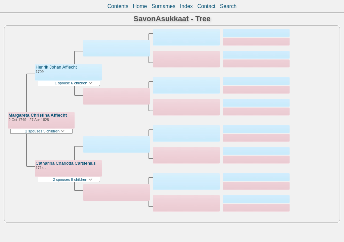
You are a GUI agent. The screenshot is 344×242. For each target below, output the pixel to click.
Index (186, 6)
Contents (118, 6)
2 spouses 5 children (44, 131)
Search (228, 6)
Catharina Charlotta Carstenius (65, 163)
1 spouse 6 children (73, 83)
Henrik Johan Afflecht (56, 67)
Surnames (163, 6)
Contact (206, 6)
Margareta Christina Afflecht (37, 115)
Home (140, 6)
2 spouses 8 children (72, 179)
